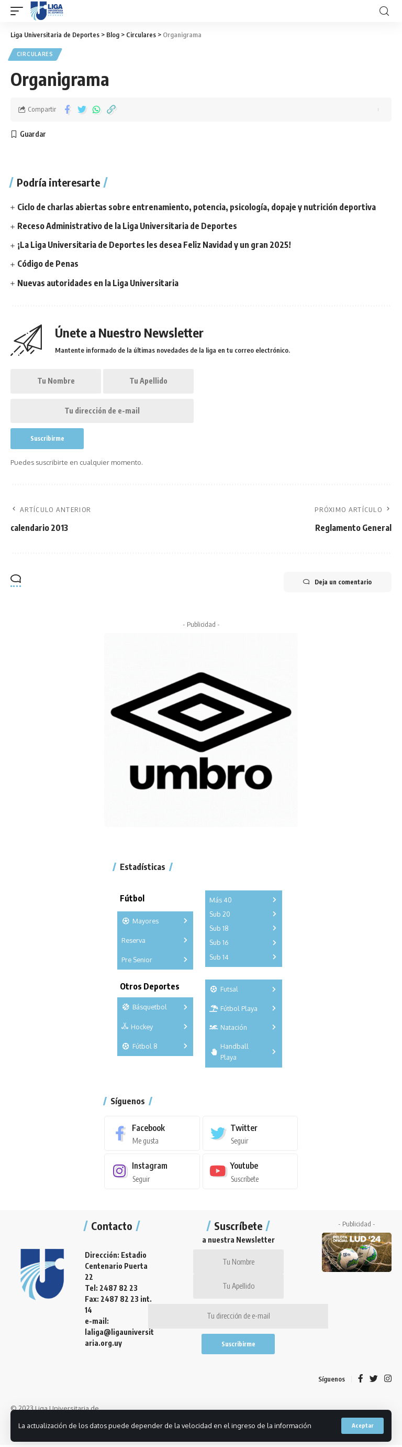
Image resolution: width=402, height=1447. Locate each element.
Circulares (35, 54)
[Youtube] (250, 1171)
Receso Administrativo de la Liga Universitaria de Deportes (127, 225)
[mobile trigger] (19, 11)
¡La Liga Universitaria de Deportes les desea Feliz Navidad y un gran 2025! (154, 243)
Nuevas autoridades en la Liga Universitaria (98, 280)
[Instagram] (152, 1171)
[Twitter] (250, 1133)
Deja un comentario (336, 581)
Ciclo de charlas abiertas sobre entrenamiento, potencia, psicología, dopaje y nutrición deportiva (196, 206)
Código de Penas (48, 261)
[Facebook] (152, 1133)
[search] (384, 11)
